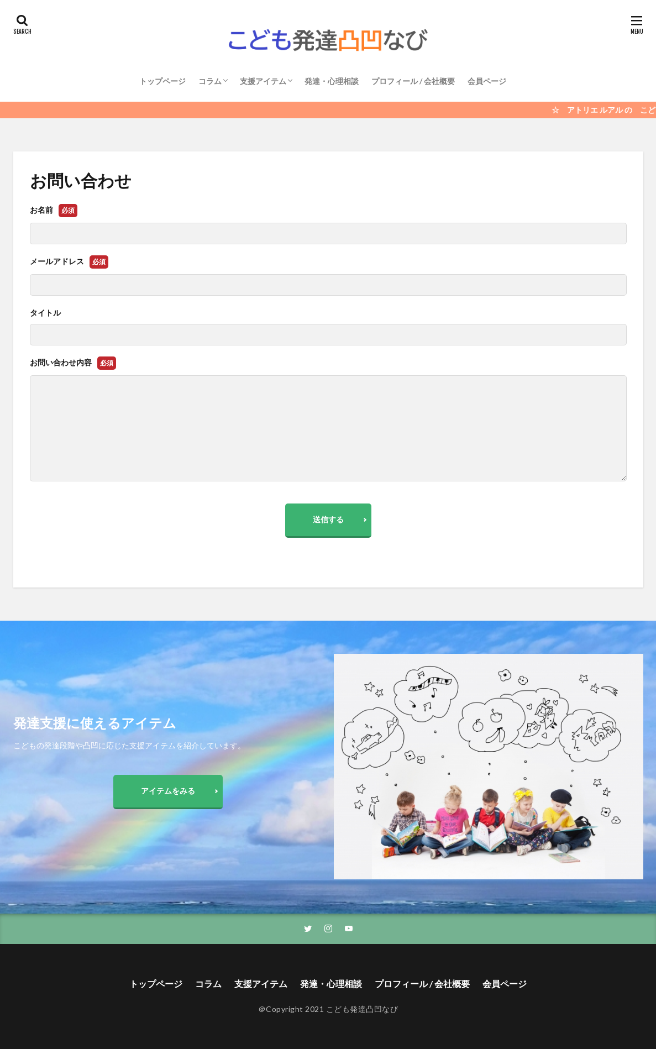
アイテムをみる (168, 790)
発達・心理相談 (332, 81)
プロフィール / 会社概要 (413, 81)
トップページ (162, 81)
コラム (210, 81)
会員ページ (487, 81)
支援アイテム (263, 81)
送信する (328, 519)
